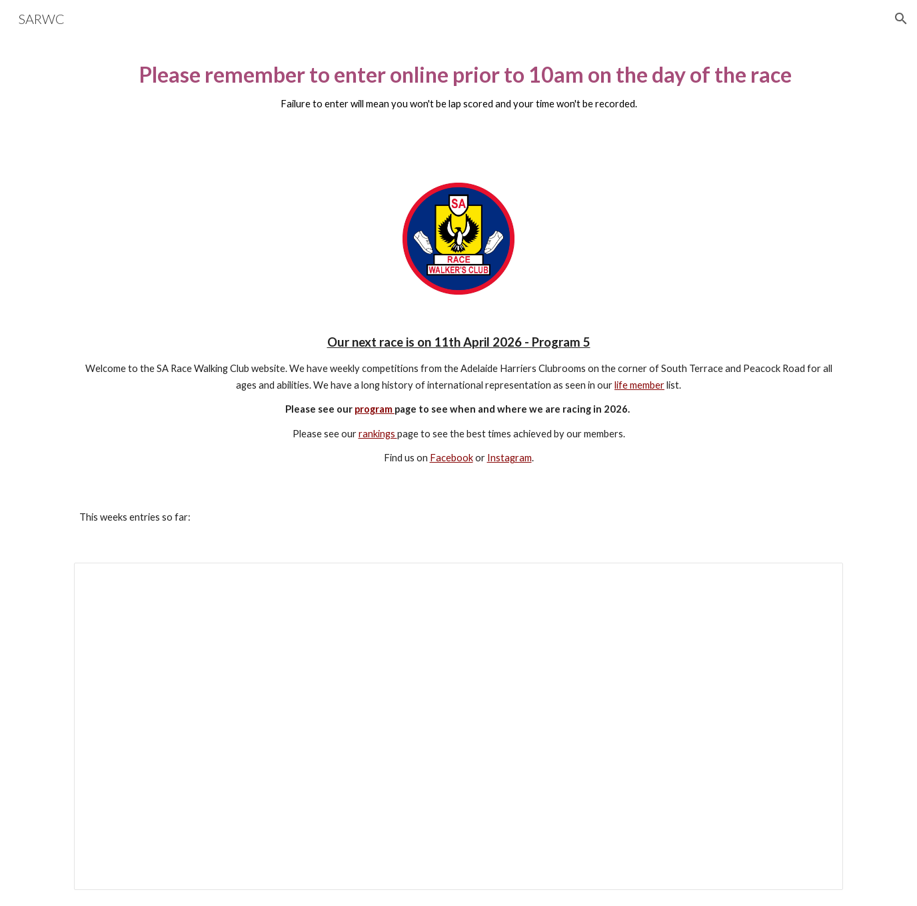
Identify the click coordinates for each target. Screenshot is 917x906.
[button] (901, 19)
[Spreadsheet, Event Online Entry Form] (458, 726)
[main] (458, 92)
